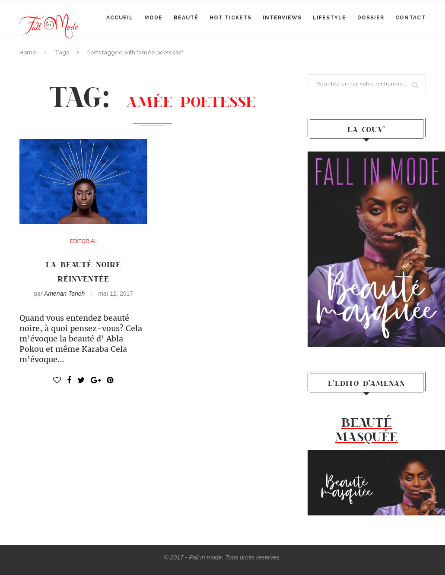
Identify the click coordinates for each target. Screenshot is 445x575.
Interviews (282, 18)
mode (153, 18)
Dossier (370, 18)
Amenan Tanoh (64, 293)
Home (27, 52)
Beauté (186, 18)
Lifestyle (329, 18)
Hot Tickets (230, 18)
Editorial (83, 241)
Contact (410, 18)
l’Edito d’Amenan (366, 383)
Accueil (119, 18)
